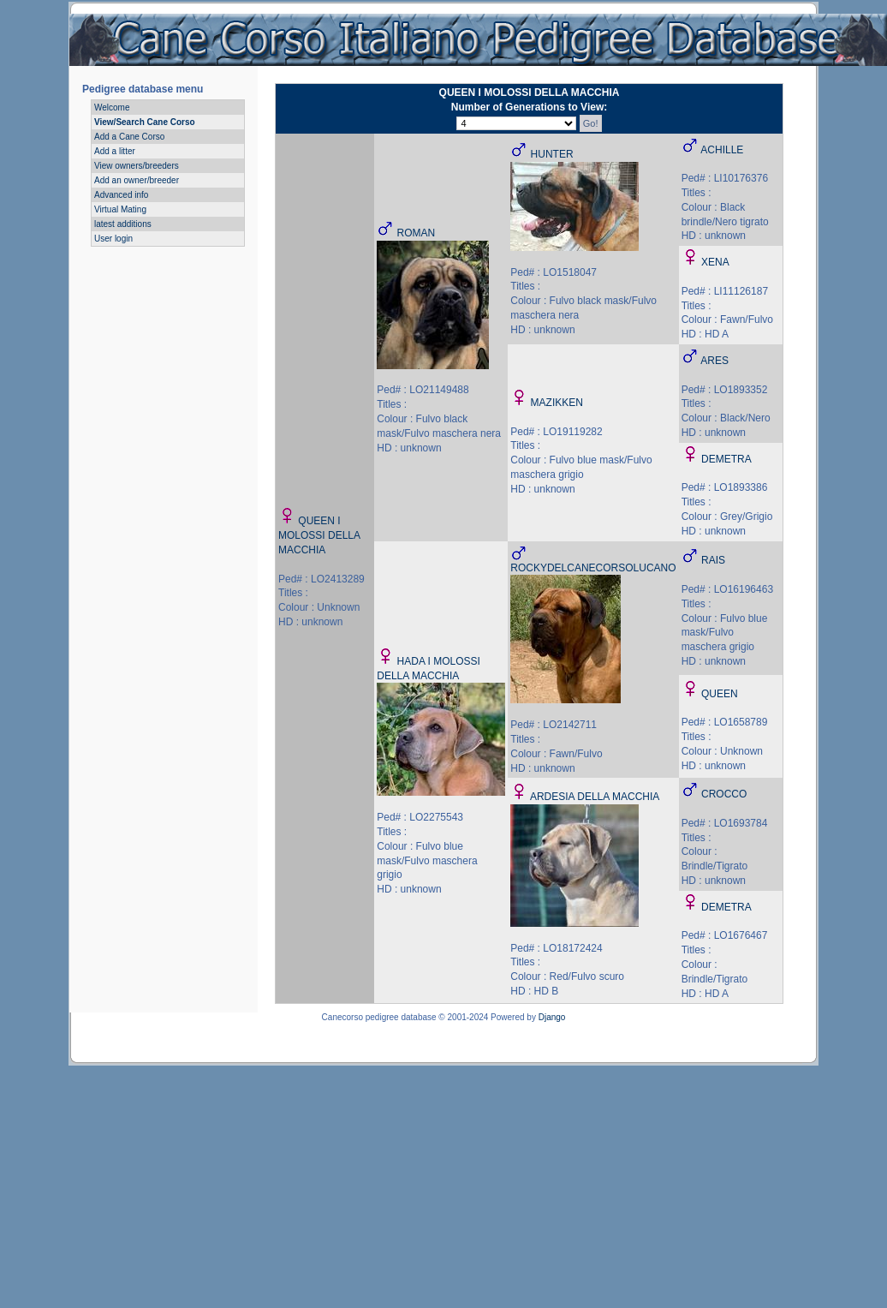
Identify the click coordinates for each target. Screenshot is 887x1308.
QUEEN (719, 694)
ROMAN (416, 233)
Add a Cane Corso (129, 136)
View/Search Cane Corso (144, 122)
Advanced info (121, 195)
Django (552, 1017)
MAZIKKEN (557, 403)
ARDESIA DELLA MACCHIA (594, 797)
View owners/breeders (136, 165)
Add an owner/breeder (136, 180)
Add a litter (114, 151)
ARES (714, 361)
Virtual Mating (120, 209)
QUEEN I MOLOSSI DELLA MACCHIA (319, 535)
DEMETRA (726, 459)
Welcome (112, 107)
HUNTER (552, 154)
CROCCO (724, 794)
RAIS (713, 560)
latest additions (123, 224)
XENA (715, 262)
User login (113, 238)
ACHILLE (721, 150)
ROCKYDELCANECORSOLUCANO (593, 568)
